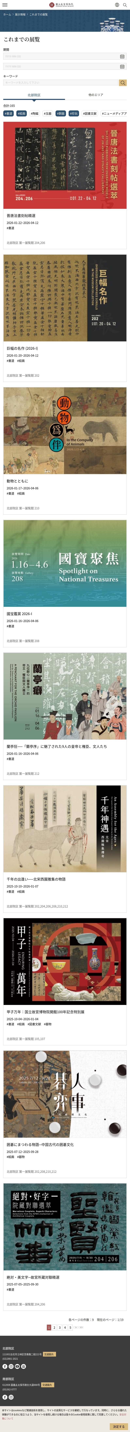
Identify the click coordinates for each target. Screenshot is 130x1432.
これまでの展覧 (38, 14)
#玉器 (47, 113)
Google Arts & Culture (23, 1366)
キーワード (10, 76)
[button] (117, 5)
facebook (4, 1366)
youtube (17, 1366)
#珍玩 (74, 113)
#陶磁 (34, 113)
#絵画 (21, 113)
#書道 (8, 113)
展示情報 (20, 14)
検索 (123, 83)
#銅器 (61, 113)
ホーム (7, 14)
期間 (6, 49)
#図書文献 (90, 113)
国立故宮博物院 (61, 5)
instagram (11, 1366)
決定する (119, 1426)
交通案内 (48, 1354)
